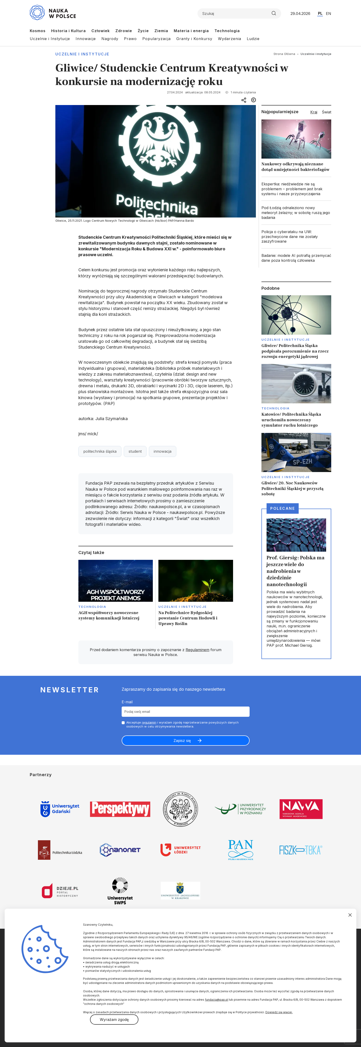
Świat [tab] (326, 112)
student (135, 451)
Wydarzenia (229, 38)
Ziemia (161, 30)
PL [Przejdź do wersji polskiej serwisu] (320, 13)
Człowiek (100, 30)
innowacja (162, 451)
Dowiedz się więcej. (279, 1012)
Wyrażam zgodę (114, 1019)
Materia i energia (191, 30)
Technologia (227, 30)
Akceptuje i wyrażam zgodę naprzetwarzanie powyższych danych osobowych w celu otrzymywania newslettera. (182, 724)
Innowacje (86, 38)
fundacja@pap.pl (216, 999)
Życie (143, 30)
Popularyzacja (156, 38)
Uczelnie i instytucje (82, 54)
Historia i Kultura (68, 30)
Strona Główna (284, 54)
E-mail (127, 702)
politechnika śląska (100, 451)
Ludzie (253, 38)
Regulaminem (197, 649)
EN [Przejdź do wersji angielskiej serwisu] (328, 13)
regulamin (149, 722)
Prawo (130, 38)
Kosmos (38, 30)
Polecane (282, 508)
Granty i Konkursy (194, 38)
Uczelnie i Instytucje (50, 38)
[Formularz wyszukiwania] (239, 13)
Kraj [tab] (313, 112)
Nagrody (109, 38)
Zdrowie (123, 30)
